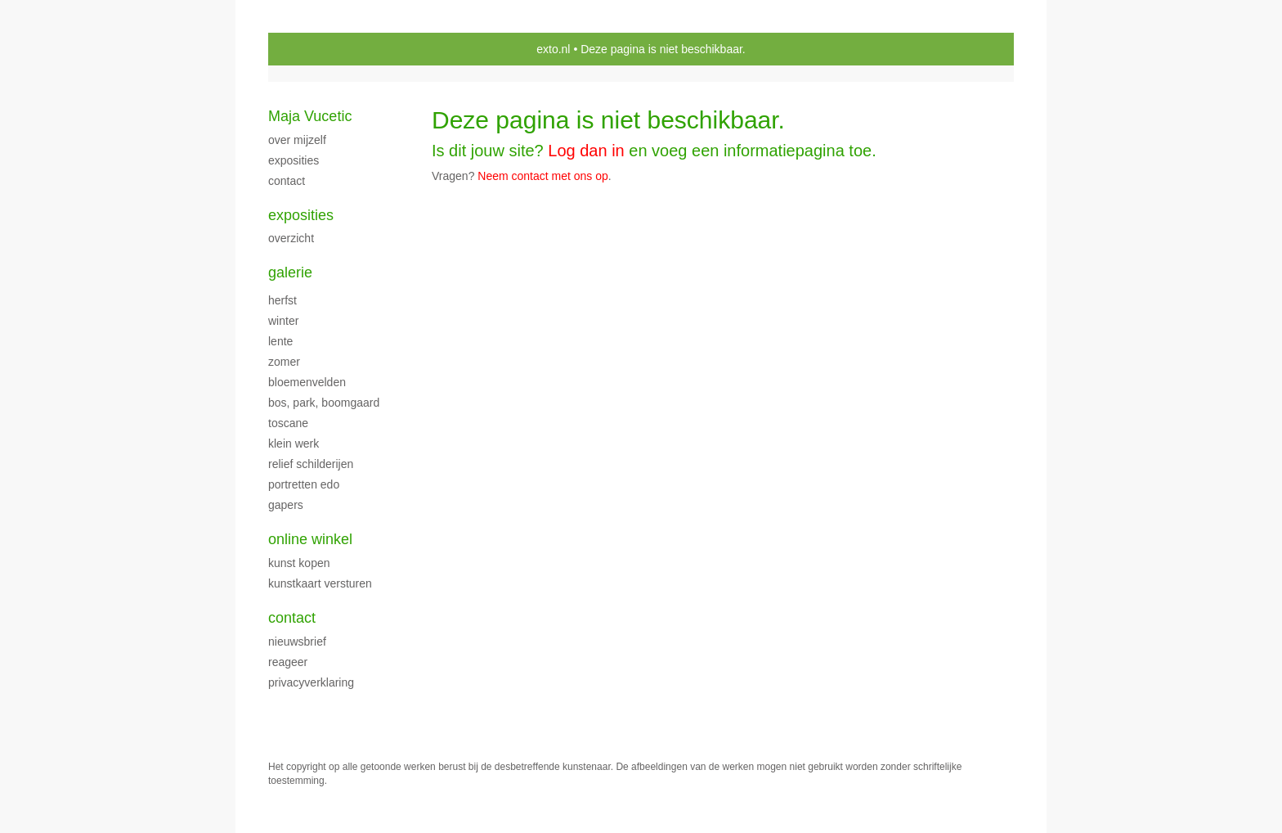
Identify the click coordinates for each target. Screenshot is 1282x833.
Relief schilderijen (310, 464)
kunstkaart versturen (320, 583)
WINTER (283, 320)
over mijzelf (297, 139)
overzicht (291, 238)
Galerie (290, 272)
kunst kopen (299, 563)
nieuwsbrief (297, 641)
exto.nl (553, 49)
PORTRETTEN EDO (303, 484)
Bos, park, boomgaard (323, 402)
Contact (292, 618)
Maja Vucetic (310, 116)
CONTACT (286, 180)
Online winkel (310, 539)
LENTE (280, 341)
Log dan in (586, 151)
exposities (293, 160)
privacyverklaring (311, 682)
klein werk (293, 443)
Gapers (285, 504)
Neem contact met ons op (542, 175)
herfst (282, 300)
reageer (287, 662)
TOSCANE (288, 423)
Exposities (301, 215)
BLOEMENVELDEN (307, 382)
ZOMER (284, 361)
